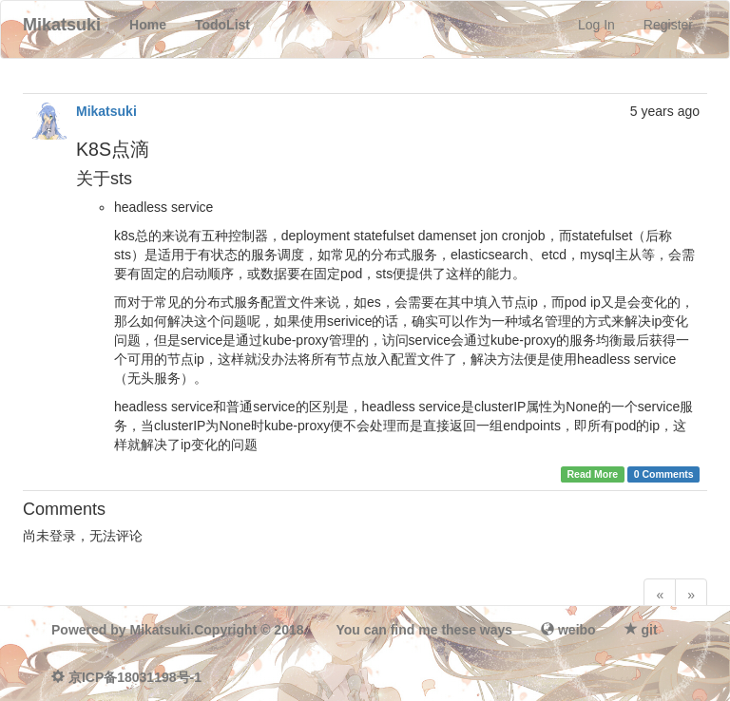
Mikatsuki (106, 111)
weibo (577, 629)
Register (668, 24)
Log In (596, 24)
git (650, 629)
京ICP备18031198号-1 (135, 677)
